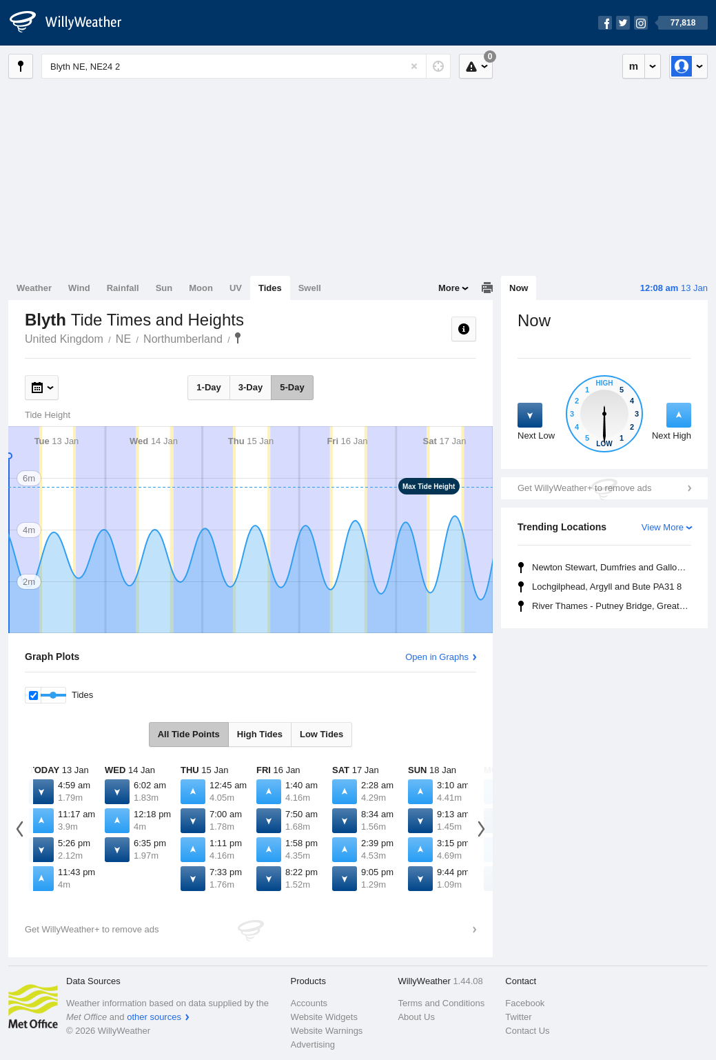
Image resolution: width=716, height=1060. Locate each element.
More (449, 288)
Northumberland (183, 339)
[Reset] (414, 66)
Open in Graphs (437, 657)
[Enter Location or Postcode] (246, 66)
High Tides (260, 734)
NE (123, 339)
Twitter (518, 1017)
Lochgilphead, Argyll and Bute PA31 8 (607, 586)
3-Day (250, 387)
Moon (201, 288)
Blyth (238, 337)
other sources (154, 1017)
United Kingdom (64, 339)
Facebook (524, 1003)
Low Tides (321, 734)
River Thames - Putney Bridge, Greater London (613, 606)
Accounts (309, 1003)
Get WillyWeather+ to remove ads (584, 488)
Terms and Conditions (441, 1003)
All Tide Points (189, 734)
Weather (34, 288)
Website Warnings (327, 1031)
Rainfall (123, 288)
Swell (309, 288)
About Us (416, 1017)
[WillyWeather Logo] (73, 22)
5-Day (292, 387)
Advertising (313, 1044)
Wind (79, 288)
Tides (270, 288)
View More (663, 527)
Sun (164, 288)
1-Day (208, 387)
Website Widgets (324, 1017)
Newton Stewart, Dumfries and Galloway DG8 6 (613, 567)
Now (518, 288)
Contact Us (527, 1031)
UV (235, 288)
